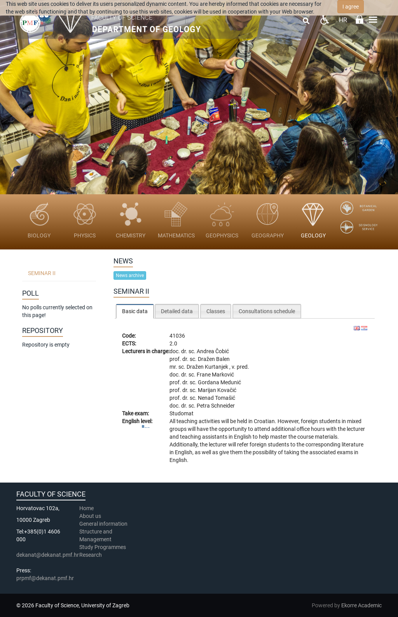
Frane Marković (215, 374)
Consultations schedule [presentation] (267, 311)
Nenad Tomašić (216, 398)
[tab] (135, 311)
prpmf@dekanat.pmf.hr (45, 578)
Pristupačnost (324, 19)
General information (103, 524)
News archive (130, 275)
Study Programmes (102, 547)
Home (86, 508)
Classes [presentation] (215, 311)
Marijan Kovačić (217, 390)
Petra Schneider (216, 406)
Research (91, 555)
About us (90, 516)
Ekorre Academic (361, 605)
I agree (350, 6)
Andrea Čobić (213, 351)
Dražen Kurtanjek (208, 367)
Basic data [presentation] (135, 311)
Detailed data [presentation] (177, 311)
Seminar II (42, 273)
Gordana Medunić (219, 382)
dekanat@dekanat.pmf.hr (47, 555)
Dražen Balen (214, 359)
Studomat (181, 413)
